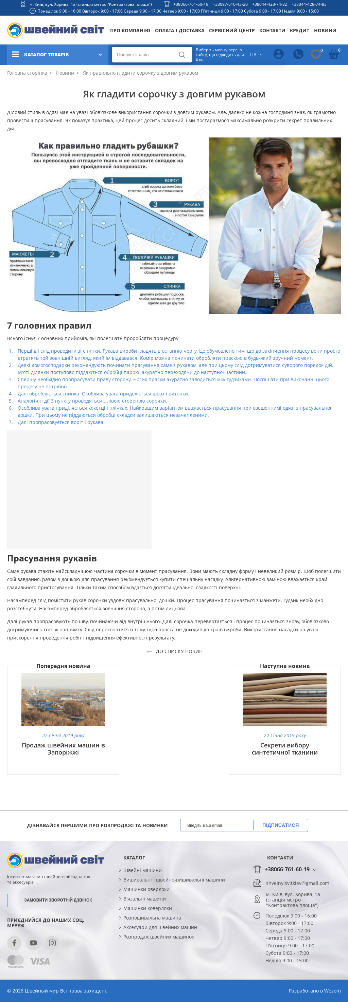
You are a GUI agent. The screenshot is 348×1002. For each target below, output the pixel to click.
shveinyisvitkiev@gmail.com (297, 883)
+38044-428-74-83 (309, 4)
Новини (325, 30)
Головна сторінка (27, 73)
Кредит (299, 30)
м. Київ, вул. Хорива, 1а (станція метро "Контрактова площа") (91, 4)
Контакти (272, 30)
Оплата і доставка (180, 30)
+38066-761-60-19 (190, 4)
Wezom (332, 990)
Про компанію (130, 30)
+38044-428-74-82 (269, 4)
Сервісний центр (232, 30)
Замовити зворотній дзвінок (58, 900)
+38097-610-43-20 (230, 4)
